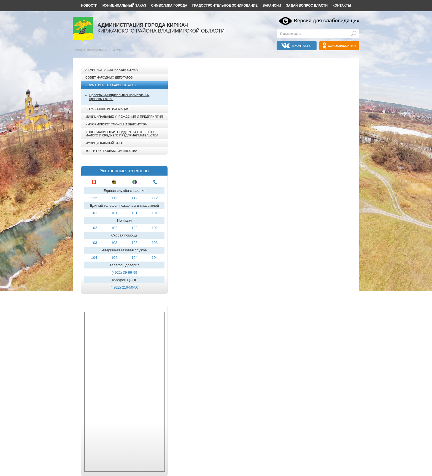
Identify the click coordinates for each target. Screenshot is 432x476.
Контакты (342, 5)
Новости (89, 5)
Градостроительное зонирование (225, 5)
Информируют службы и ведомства (116, 124)
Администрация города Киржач (112, 69)
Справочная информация (107, 109)
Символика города (169, 5)
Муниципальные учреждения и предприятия (124, 116)
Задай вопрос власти (307, 5)
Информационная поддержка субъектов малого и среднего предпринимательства (121, 133)
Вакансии (272, 5)
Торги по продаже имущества (111, 150)
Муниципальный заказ (124, 5)
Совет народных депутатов (109, 77)
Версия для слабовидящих (326, 20)
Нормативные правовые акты (110, 85)
